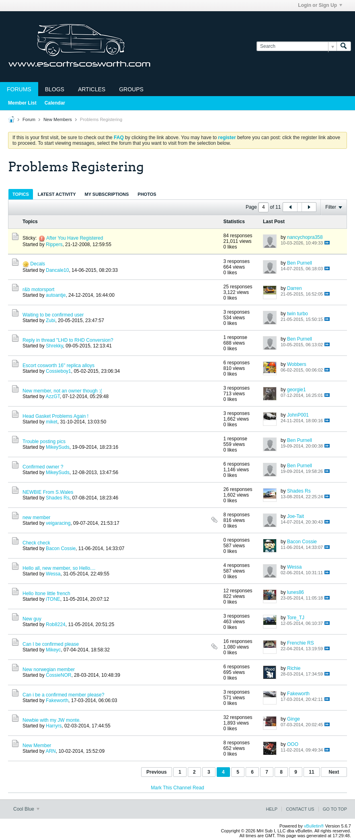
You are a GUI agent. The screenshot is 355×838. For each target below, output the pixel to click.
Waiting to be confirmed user (53, 315)
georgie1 (296, 389)
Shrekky (54, 346)
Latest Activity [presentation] (57, 194)
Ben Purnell (299, 263)
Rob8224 (56, 624)
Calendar (55, 103)
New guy (32, 619)
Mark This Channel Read (177, 788)
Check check (36, 543)
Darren (294, 288)
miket (51, 422)
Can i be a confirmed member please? (63, 695)
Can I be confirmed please (51, 644)
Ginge (293, 719)
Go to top (335, 809)
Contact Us (300, 809)
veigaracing (58, 523)
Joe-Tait (295, 516)
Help (271, 809)
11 (311, 772)
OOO (292, 744)
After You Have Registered (74, 238)
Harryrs (54, 726)
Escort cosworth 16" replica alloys (58, 365)
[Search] (297, 46)
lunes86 (295, 592)
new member (36, 517)
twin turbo (297, 313)
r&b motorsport (38, 289)
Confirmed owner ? (43, 467)
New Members (57, 119)
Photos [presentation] (146, 194)
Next (333, 772)
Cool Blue (26, 809)
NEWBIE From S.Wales (48, 492)
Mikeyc (53, 650)
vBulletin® (314, 826)
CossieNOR (58, 675)
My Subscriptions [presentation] (107, 194)
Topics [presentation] (20, 194)
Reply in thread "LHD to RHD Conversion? (68, 340)
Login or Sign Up (320, 5)
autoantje (56, 295)
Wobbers (296, 364)
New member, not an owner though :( (62, 391)
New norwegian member (49, 669)
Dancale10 (57, 270)
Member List (22, 103)
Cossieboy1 (58, 371)
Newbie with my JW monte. (52, 720)
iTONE (53, 599)
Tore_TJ (295, 617)
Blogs (54, 89)
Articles (91, 89)
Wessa (53, 574)
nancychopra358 (305, 237)
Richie (293, 668)
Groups (131, 89)
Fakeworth (57, 700)
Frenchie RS (300, 643)
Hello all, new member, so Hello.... (59, 568)
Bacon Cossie (61, 548)
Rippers (54, 244)
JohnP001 (298, 415)
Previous (156, 772)
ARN (50, 751)
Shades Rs (58, 498)
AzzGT (52, 396)
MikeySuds (58, 447)
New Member (37, 745)
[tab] (20, 194)
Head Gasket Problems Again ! (55, 416)
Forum (29, 119)
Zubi (50, 320)
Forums (19, 89)
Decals (37, 264)
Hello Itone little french (46, 593)
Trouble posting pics (44, 441)
